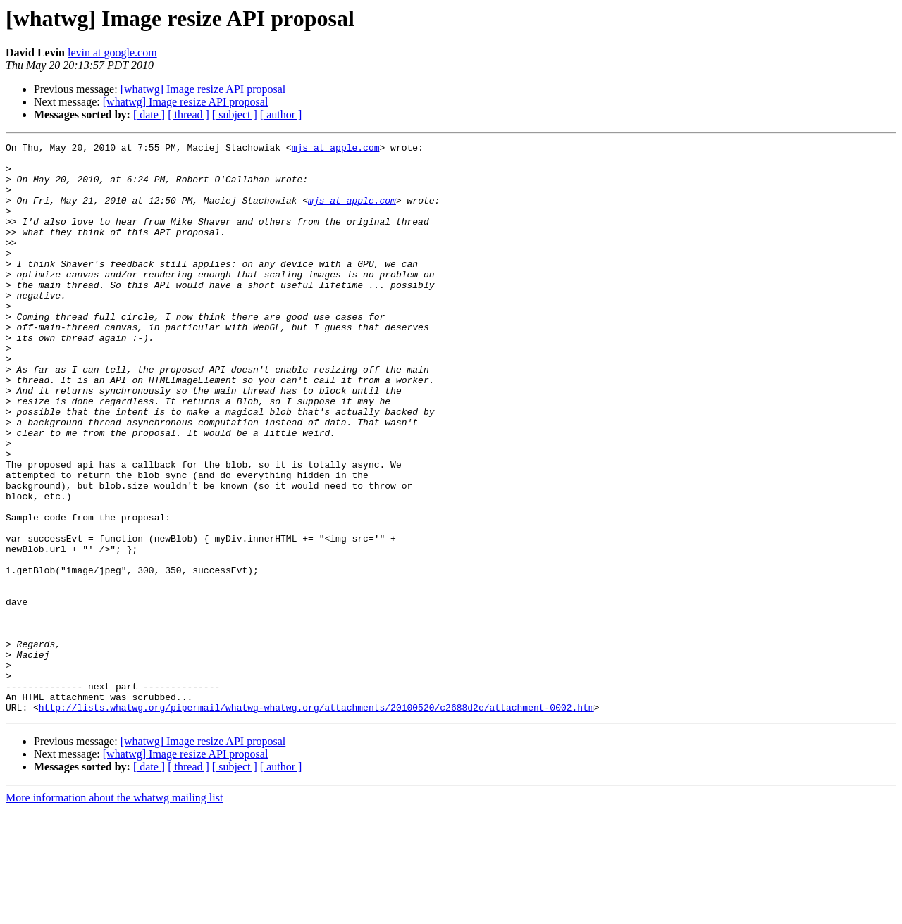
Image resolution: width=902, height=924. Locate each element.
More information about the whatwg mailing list (114, 912)
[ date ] (149, 114)
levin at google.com (112, 52)
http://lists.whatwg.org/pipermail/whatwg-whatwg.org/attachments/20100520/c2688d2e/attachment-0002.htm (316, 821)
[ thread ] (188, 114)
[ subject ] (234, 114)
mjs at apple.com (336, 149)
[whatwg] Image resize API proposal (203, 89)
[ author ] (281, 114)
